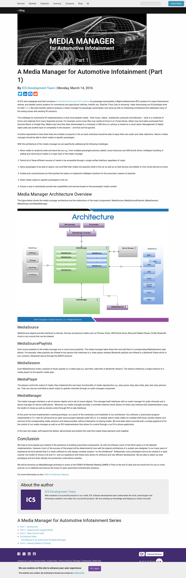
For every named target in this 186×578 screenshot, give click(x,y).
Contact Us (21, 561)
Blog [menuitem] (80, 3)
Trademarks (86, 561)
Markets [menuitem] (32, 3)
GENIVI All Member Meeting (56, 474)
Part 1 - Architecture (29, 527)
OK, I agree (94, 568)
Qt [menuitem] (88, 3)
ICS (7, 4)
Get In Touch (176, 4)
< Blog (21, 10)
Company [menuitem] (69, 3)
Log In (30, 561)
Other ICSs (97, 561)
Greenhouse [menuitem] (94, 3)
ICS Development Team (38, 88)
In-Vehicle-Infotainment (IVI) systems (72, 101)
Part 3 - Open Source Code (32, 533)
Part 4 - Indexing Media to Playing (35, 543)
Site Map (76, 561)
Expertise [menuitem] (45, 3)
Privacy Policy (39, 561)
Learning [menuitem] (57, 3)
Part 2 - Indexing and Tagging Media (36, 530)
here (27, 108)
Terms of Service (65, 561)
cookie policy (78, 573)
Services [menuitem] (21, 3)
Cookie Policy (52, 561)
